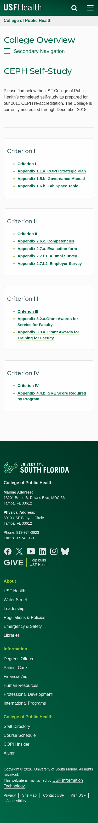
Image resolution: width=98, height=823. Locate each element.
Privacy (10, 795)
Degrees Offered (19, 659)
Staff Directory (17, 726)
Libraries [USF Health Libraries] (12, 635)
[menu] (49, 51)
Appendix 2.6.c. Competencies (46, 241)
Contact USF (53, 795)
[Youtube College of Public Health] (31, 551)
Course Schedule (20, 735)
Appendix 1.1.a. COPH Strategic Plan (52, 171)
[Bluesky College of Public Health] (65, 551)
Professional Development (28, 694)
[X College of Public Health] (19, 551)
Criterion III (28, 311)
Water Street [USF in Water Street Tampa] (15, 600)
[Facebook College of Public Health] (8, 551)
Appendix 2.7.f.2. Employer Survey (50, 263)
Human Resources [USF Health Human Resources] (21, 685)
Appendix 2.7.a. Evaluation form (47, 248)
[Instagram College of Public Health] (54, 551)
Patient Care (15, 667)
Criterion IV (28, 385)
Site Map (29, 795)
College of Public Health (27, 20)
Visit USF (78, 795)
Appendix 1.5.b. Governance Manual (51, 178)
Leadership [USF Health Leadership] (14, 608)
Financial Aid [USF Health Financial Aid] (15, 676)
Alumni (10, 753)
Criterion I (27, 163)
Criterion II (27, 233)
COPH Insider (17, 744)
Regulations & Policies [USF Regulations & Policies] (24, 617)
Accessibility (16, 801)
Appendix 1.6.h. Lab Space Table (48, 186)
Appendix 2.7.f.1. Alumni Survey (47, 256)
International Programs (25, 703)
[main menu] (90, 8)
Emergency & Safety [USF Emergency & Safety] (23, 626)
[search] (74, 8)
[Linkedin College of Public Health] (42, 551)
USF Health (14, 591)
